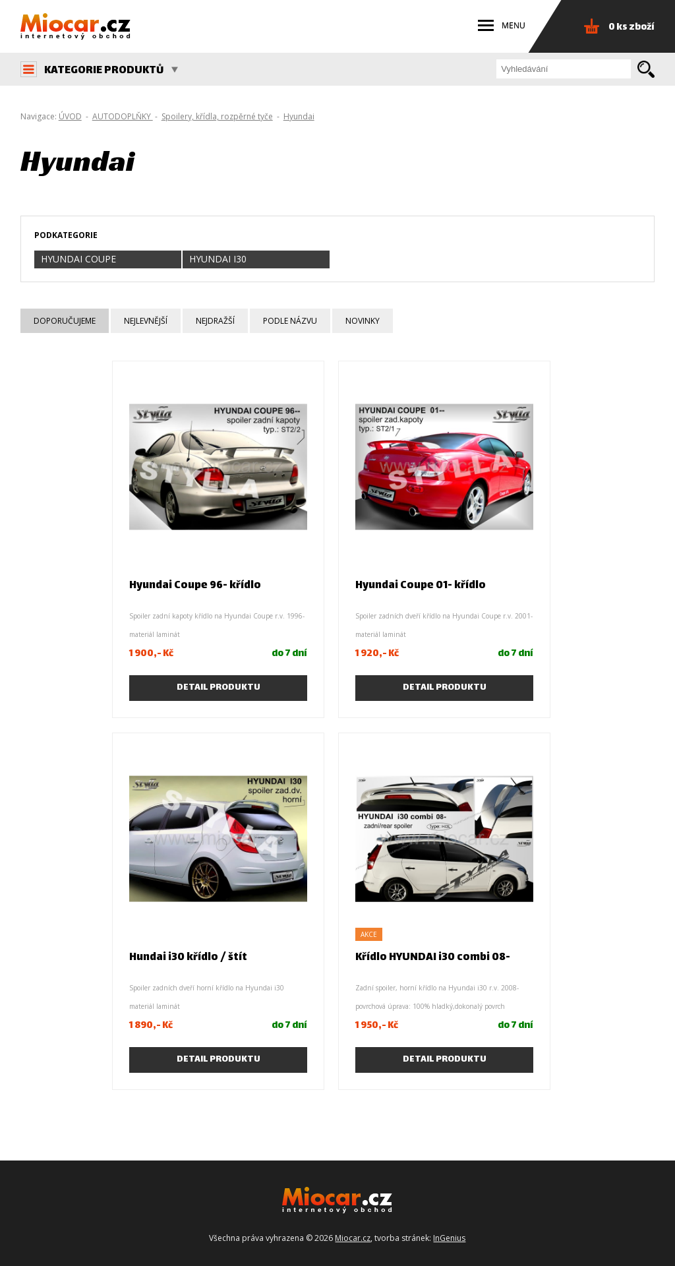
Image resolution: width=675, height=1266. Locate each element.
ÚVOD (70, 116)
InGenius (449, 1238)
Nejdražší (215, 320)
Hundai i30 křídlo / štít (188, 957)
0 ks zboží (631, 27)
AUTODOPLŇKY (122, 116)
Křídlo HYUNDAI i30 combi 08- (432, 957)
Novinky (362, 320)
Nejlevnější (145, 320)
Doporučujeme (65, 320)
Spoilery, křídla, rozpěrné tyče (217, 116)
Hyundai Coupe (78, 259)
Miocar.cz (352, 1238)
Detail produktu (218, 688)
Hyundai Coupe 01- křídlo (420, 585)
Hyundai (298, 116)
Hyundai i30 (218, 259)
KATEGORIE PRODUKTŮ (111, 70)
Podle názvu (290, 320)
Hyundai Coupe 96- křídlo (195, 585)
